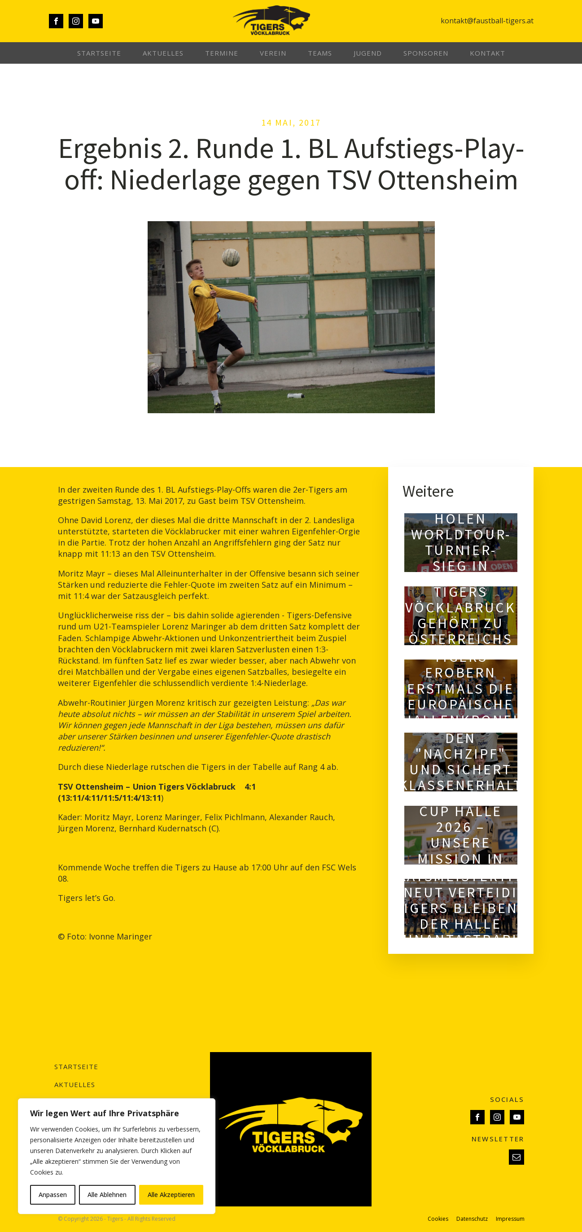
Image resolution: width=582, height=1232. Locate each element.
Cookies (438, 1219)
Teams (320, 52)
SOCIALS (507, 1099)
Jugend (368, 52)
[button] (516, 1157)
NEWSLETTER (498, 1138)
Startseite (99, 52)
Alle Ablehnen (107, 1194)
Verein (273, 52)
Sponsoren (425, 52)
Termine (221, 52)
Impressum (510, 1219)
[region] (116, 1156)
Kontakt (487, 52)
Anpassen (53, 1194)
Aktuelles (163, 52)
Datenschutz (472, 1219)
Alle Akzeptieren (171, 1194)
